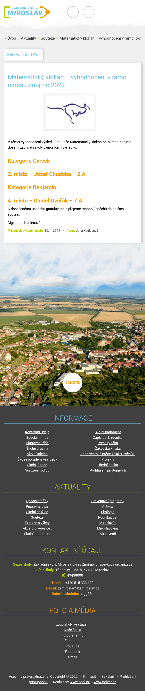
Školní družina (37, 448)
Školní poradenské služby (37, 459)
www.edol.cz (80, 682)
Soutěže (48, 38)
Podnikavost (107, 517)
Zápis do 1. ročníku (108, 437)
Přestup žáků (108, 443)
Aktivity (108, 506)
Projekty (107, 459)
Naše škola (72, 630)
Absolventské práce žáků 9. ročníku (107, 454)
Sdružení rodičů (37, 470)
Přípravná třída (37, 443)
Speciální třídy (37, 437)
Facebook (72, 652)
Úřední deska (108, 465)
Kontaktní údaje (37, 432)
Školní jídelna (37, 454)
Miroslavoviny (107, 528)
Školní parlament (108, 432)
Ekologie (107, 512)
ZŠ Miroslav (27, 12)
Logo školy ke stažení (72, 624)
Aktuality (28, 38)
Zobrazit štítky (21, 54)
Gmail (72, 657)
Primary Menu (119, 12)
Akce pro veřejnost (37, 528)
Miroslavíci (107, 523)
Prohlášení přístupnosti (108, 470)
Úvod (11, 38)
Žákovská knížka (108, 448)
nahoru (73, 382)
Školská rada (37, 465)
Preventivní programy (107, 501)
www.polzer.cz (105, 682)
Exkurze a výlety (37, 523)
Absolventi (108, 534)
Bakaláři (107, 676)
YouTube (72, 646)
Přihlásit (89, 676)
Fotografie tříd (72, 635)
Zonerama (72, 641)
